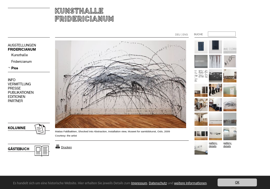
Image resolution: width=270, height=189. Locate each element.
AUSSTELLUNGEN (22, 45)
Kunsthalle (19, 55)
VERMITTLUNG (19, 84)
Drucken (66, 147)
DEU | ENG (181, 34)
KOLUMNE (16, 128)
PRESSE (14, 88)
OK (237, 182)
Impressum (139, 183)
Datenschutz (158, 183)
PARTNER (15, 101)
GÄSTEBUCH (18, 149)
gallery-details (213, 144)
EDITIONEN (16, 97)
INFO (11, 80)
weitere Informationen (190, 183)
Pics (14, 68)
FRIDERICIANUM (22, 49)
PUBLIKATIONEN (21, 92)
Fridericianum (21, 62)
